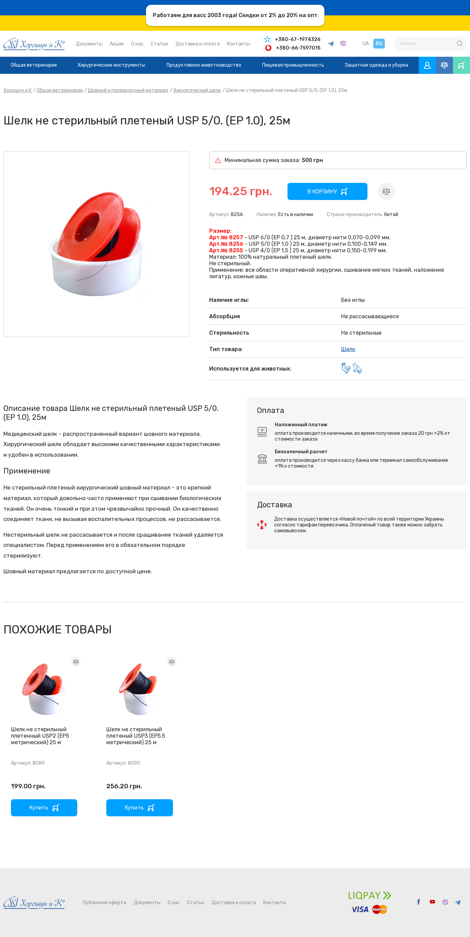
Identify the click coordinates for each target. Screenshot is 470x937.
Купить (38, 807)
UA (366, 43)
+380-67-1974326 (297, 39)
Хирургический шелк (197, 90)
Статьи (159, 44)
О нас (137, 44)
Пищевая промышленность (293, 65)
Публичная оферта (104, 903)
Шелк (348, 349)
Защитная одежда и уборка (376, 65)
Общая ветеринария (34, 65)
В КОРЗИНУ (322, 191)
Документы (89, 44)
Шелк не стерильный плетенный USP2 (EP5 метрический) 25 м (40, 736)
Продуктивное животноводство (203, 65)
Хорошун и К (17, 90)
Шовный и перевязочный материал (128, 90)
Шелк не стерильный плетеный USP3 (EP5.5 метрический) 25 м (135, 736)
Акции (117, 44)
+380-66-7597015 (298, 48)
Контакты (238, 44)
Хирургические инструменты (111, 65)
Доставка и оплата (197, 44)
